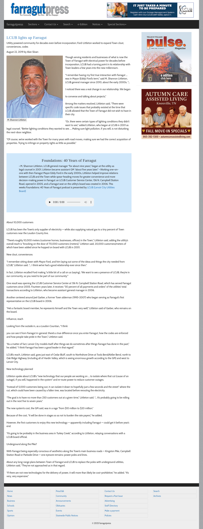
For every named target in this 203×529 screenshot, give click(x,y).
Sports (10, 510)
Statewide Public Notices (67, 515)
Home (10, 491)
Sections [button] (33, 24)
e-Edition (83, 24)
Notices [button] (97, 24)
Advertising (110, 501)
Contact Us (109, 491)
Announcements (63, 501)
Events (59, 510)
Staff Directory (111, 505)
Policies (108, 515)
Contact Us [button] (51, 24)
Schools (10, 505)
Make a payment (112, 510)
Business (11, 501)
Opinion (10, 515)
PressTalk (60, 491)
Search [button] (68, 24)
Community (61, 496)
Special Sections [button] (117, 24)
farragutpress (15, 24)
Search (157, 491)
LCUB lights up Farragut (26, 37)
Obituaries (60, 505)
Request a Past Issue (114, 496)
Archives (157, 496)
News (9, 496)
